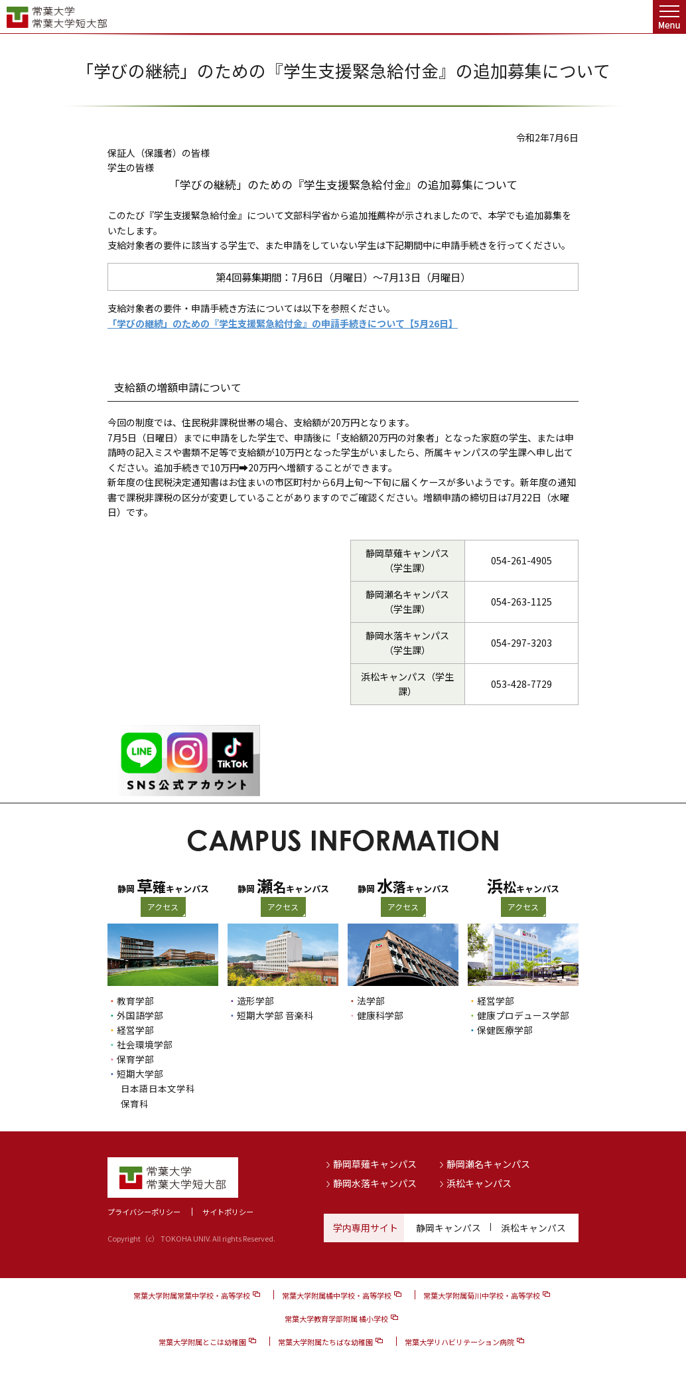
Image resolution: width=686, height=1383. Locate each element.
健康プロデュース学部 (523, 1015)
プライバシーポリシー (143, 1210)
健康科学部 (380, 1015)
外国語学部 (140, 1015)
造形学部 (255, 1000)
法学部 (371, 1000)
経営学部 (135, 1029)
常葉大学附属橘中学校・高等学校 (336, 1294)
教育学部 (135, 1000)
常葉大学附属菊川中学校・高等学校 (481, 1294)
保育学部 (135, 1059)
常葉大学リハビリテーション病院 (459, 1340)
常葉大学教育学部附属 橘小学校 (336, 1317)
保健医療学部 (505, 1029)
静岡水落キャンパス (375, 1182)
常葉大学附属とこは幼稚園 (202, 1340)
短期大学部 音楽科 (275, 1015)
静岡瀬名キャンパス (488, 1162)
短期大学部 (140, 1073)
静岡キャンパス (448, 1226)
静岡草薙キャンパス (375, 1162)
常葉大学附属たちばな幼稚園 (325, 1340)
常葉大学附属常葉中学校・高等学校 (191, 1294)
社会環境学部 (144, 1044)
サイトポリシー (227, 1210)
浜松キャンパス (479, 1182)
